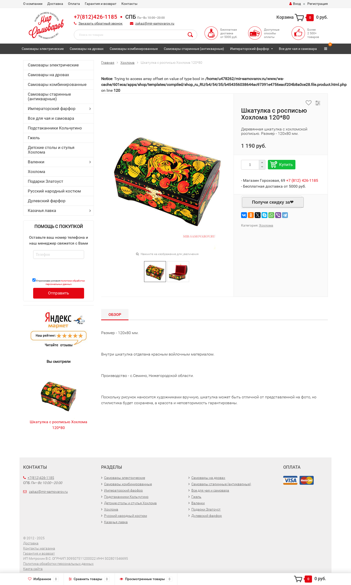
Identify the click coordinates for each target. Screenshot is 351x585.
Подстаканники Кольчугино (55, 128)
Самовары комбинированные (134, 49)
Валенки (36, 161)
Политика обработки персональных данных (58, 564)
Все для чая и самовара (298, 49)
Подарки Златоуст (45, 181)
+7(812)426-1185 (95, 17)
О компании (32, 4)
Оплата (74, 4)
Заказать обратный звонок (100, 23)
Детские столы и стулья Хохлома (51, 150)
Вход (295, 4)
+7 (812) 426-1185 (302, 180)
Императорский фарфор (249, 49)
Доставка (55, 4)
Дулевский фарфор (47, 200)
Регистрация (317, 4)
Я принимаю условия (58, 281)
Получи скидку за (271, 202)
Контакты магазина (39, 548)
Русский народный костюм (54, 191)
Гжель (34, 137)
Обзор (114, 314)
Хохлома (36, 171)
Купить (286, 164)
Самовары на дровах (87, 49)
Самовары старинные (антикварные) (194, 49)
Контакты (129, 4)
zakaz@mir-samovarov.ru (154, 23)
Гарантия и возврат (101, 4)
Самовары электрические (43, 49)
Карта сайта (33, 569)
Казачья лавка (42, 210)
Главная (107, 62)
